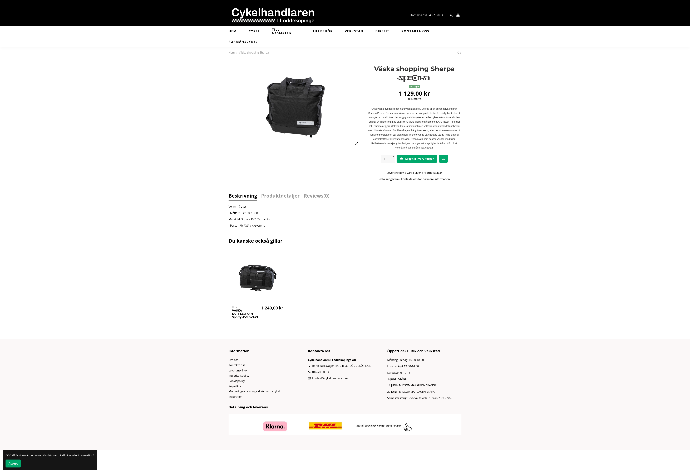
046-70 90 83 (320, 372)
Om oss (233, 360)
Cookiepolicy (237, 381)
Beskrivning (243, 196)
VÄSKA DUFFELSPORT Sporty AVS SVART (245, 314)
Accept (13, 463)
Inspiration (235, 397)
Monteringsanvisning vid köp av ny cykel (254, 391)
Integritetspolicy (239, 376)
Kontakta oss (237, 365)
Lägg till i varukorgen (417, 159)
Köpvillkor (235, 386)
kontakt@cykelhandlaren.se (330, 378)
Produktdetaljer (280, 196)
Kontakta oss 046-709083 (426, 15)
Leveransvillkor (238, 370)
